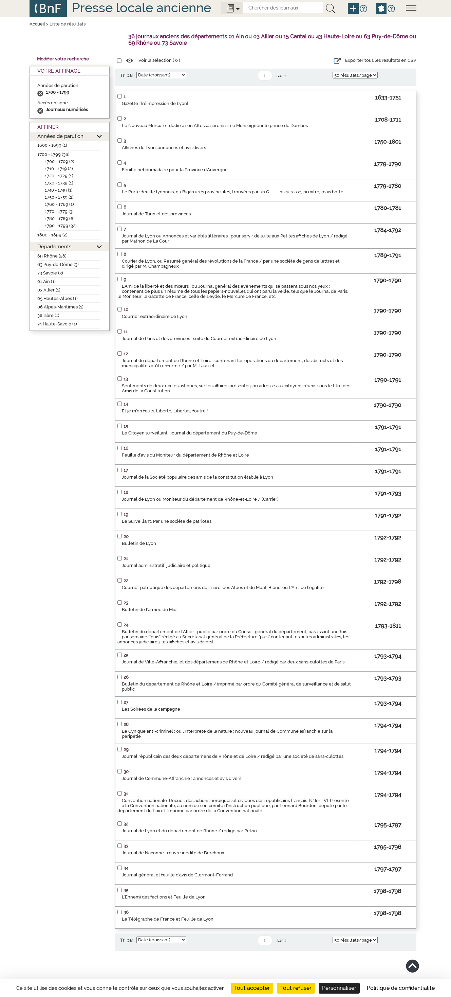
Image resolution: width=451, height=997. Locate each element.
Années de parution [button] (60, 136)
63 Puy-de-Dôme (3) (58, 264)
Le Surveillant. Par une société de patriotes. (167, 521)
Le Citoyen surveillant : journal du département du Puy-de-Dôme (189, 432)
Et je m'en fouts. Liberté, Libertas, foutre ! (165, 410)
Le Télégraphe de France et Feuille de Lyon (167, 919)
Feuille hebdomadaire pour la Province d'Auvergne (175, 169)
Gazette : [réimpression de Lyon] (155, 103)
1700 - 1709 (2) (59, 161)
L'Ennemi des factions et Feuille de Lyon (164, 897)
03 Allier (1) (48, 289)
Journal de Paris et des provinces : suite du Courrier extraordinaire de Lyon (199, 338)
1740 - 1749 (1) (59, 190)
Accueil (37, 23)
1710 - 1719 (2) (59, 168)
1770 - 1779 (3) (59, 211)
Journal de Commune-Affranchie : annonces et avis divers (181, 778)
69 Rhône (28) (52, 256)
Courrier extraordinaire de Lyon (154, 316)
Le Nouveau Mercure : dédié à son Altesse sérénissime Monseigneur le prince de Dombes (215, 125)
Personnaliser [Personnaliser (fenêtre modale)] (339, 988)
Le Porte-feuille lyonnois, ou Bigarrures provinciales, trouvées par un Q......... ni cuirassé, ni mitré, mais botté (232, 191)
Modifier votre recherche (63, 58)
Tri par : (127, 75)
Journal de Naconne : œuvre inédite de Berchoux (173, 852)
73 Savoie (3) (50, 272)
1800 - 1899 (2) (52, 234)
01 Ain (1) (46, 281)
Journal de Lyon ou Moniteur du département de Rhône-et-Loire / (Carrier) (200, 499)
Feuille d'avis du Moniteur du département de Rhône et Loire (185, 455)
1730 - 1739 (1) (59, 182)
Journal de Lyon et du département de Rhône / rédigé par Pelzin (189, 830)
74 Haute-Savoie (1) (57, 323)
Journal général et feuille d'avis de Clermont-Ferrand (177, 874)
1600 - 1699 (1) (52, 145)
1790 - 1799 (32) (61, 225)
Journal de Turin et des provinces (156, 213)
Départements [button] (54, 246)
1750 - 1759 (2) (59, 197)
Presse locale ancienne (141, 7)
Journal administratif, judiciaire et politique (166, 565)
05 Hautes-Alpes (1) (57, 298)
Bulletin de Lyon (139, 543)
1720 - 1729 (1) (59, 175)
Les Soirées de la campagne (151, 709)
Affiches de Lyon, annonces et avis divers (164, 147)
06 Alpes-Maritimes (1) (60, 306)
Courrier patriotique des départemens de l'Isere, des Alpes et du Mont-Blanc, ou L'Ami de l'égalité (223, 587)
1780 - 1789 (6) (60, 218)
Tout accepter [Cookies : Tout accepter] (252, 988)
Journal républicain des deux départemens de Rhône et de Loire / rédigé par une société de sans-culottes (232, 756)
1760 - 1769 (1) (59, 204)
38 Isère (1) (48, 315)
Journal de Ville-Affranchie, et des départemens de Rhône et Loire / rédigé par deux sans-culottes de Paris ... (235, 661)
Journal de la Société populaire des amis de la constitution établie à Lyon (197, 477)
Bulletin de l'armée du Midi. (150, 609)
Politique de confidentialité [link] (401, 988)
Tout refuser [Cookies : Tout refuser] (296, 988)
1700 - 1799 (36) (53, 154)
